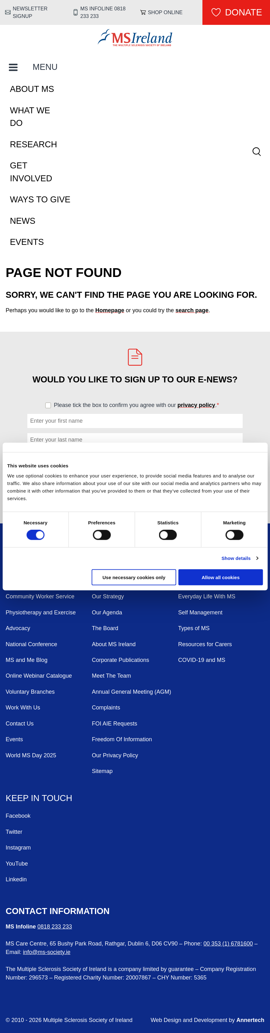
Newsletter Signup (30, 12)
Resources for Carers (205, 644)
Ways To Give (40, 199)
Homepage (109, 310)
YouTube (17, 864)
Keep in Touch (39, 798)
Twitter (14, 832)
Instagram (18, 847)
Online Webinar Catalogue (39, 676)
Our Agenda (107, 612)
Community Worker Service (40, 596)
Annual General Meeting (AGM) (131, 692)
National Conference (31, 644)
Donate (243, 12)
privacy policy (196, 405)
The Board (105, 628)
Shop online (165, 12)
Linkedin (16, 879)
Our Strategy (108, 596)
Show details (236, 558)
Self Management (200, 612)
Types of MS (194, 628)
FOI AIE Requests (114, 723)
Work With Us (23, 707)
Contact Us (20, 723)
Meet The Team (111, 676)
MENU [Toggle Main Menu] (45, 67)
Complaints (106, 707)
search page (191, 310)
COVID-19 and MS (201, 660)
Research (33, 144)
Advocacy (18, 628)
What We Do (30, 117)
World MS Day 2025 (31, 755)
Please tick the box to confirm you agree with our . (139, 405)
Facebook (18, 816)
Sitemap (102, 771)
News (23, 221)
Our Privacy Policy (115, 755)
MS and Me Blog (26, 660)
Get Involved (31, 172)
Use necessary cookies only (133, 577)
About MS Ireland (113, 644)
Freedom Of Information (122, 739)
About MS (32, 89)
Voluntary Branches (30, 692)
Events (27, 242)
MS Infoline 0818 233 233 (102, 12)
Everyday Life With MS (206, 596)
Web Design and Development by (207, 1020)
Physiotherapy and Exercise (41, 612)
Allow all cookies (220, 577)
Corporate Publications (120, 660)
